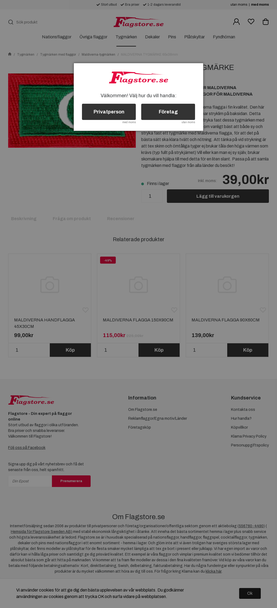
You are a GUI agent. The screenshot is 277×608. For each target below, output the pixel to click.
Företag (168, 112)
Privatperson (109, 112)
